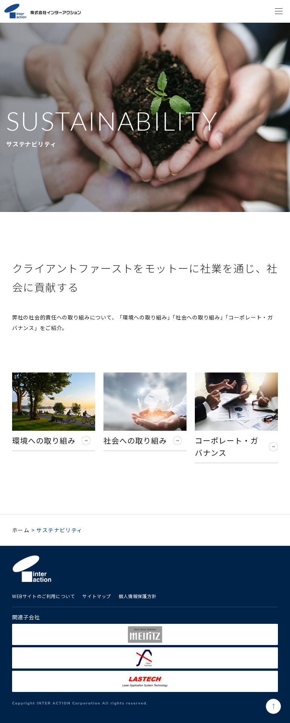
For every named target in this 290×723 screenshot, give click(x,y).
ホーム (20, 530)
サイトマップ (96, 596)
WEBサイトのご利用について (43, 596)
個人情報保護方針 (138, 596)
